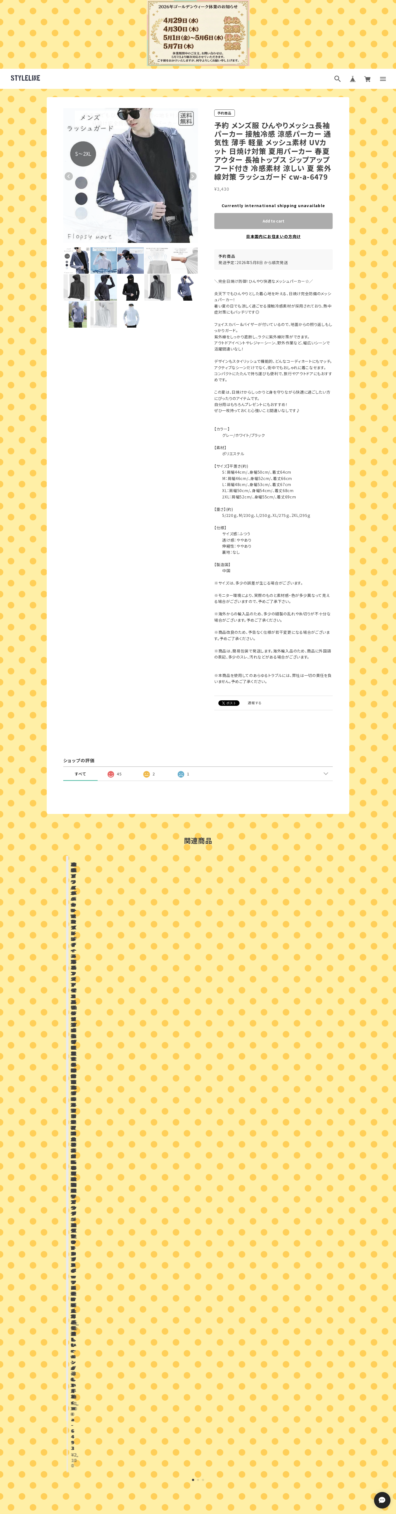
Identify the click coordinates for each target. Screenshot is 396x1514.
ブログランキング (188, 1511)
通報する (255, 702)
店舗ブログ (133, 1135)
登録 (258, 1464)
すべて (80, 774)
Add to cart (273, 221)
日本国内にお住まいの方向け (273, 236)
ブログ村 (216, 1511)
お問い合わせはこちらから (198, 1366)
